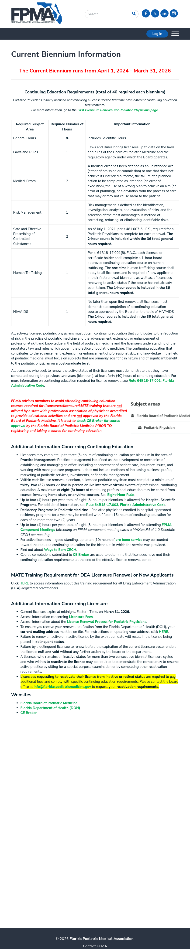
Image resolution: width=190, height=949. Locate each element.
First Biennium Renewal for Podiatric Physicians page (117, 110)
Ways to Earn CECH (60, 549)
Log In (157, 33)
